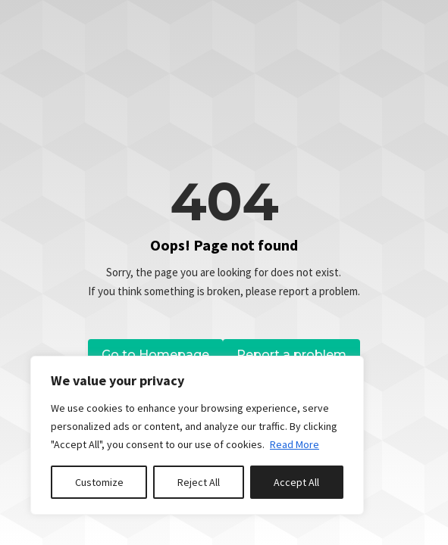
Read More (294, 444)
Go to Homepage (155, 354)
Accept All (296, 482)
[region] (197, 435)
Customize (99, 482)
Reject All (198, 482)
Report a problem (291, 354)
